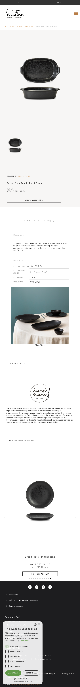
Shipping (49, 220)
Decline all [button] (31, 673)
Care (37, 220)
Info (28, 220)
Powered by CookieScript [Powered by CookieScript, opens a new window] (23, 681)
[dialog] (23, 652)
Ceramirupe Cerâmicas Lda (18, 684)
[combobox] (35, 624)
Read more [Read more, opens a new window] (24, 641)
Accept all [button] (13, 673)
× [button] (39, 624)
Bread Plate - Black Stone (40, 556)
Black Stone (24, 176)
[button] (18, 2)
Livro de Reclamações (33, 684)
